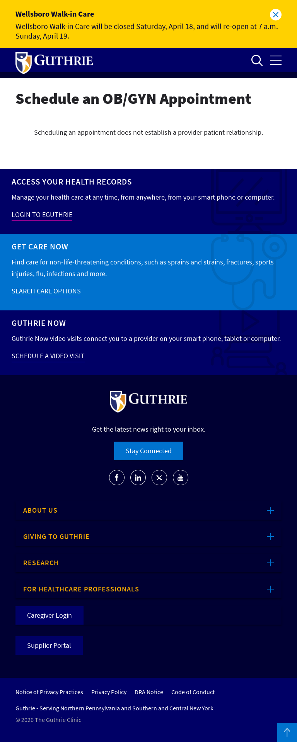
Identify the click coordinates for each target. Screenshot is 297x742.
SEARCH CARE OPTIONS (46, 290)
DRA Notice (149, 692)
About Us (40, 510)
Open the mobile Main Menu (276, 60)
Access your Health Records (72, 181)
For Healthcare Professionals (81, 588)
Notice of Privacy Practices (49, 692)
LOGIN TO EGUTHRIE (42, 214)
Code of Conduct (193, 692)
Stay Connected (149, 450)
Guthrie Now (39, 323)
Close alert (276, 14)
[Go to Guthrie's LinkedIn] (138, 477)
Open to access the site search (257, 60)
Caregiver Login (49, 615)
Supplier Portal (49, 645)
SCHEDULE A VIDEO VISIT (48, 355)
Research (41, 562)
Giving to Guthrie (56, 536)
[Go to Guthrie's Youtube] (180, 477)
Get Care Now (40, 246)
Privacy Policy (108, 692)
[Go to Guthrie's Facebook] (117, 477)
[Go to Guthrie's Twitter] (159, 477)
